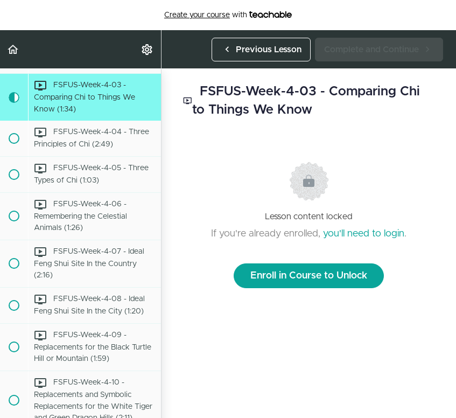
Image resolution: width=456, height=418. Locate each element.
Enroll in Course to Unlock (308, 276)
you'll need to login (363, 234)
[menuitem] (147, 49)
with (228, 15)
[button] (13, 49)
